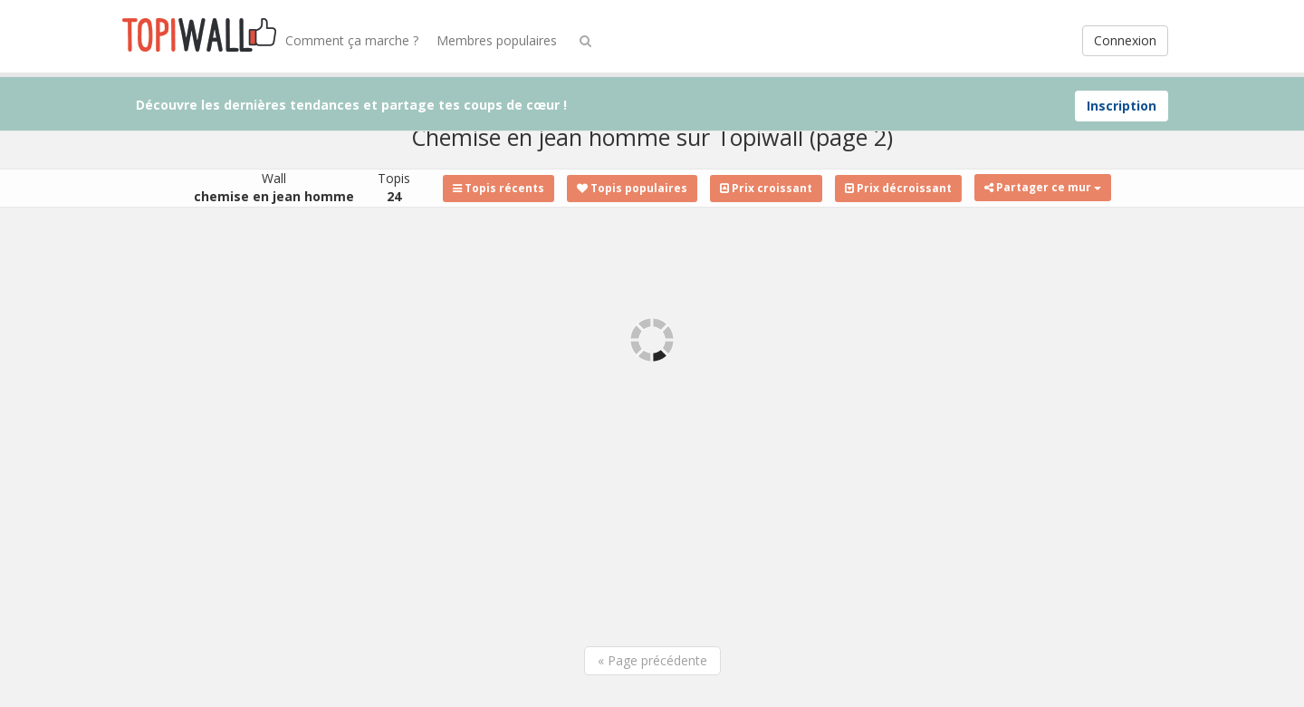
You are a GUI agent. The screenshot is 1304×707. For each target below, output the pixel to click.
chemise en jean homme (274, 196)
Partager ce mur (1042, 187)
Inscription (1121, 105)
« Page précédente (652, 660)
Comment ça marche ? (351, 40)
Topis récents (498, 188)
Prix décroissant (898, 188)
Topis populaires (632, 188)
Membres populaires (496, 40)
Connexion (1125, 40)
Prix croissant (766, 188)
